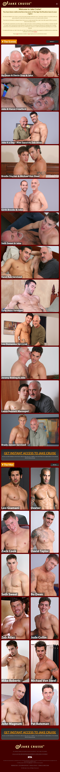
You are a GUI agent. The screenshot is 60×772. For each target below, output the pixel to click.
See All (54, 464)
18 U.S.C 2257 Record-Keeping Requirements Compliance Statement (30, 754)
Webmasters (14, 765)
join (29, 33)
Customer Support (23, 765)
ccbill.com (30, 762)
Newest (52, 41)
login (17, 33)
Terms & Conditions (43, 765)
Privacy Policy (33, 765)
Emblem (35, 31)
